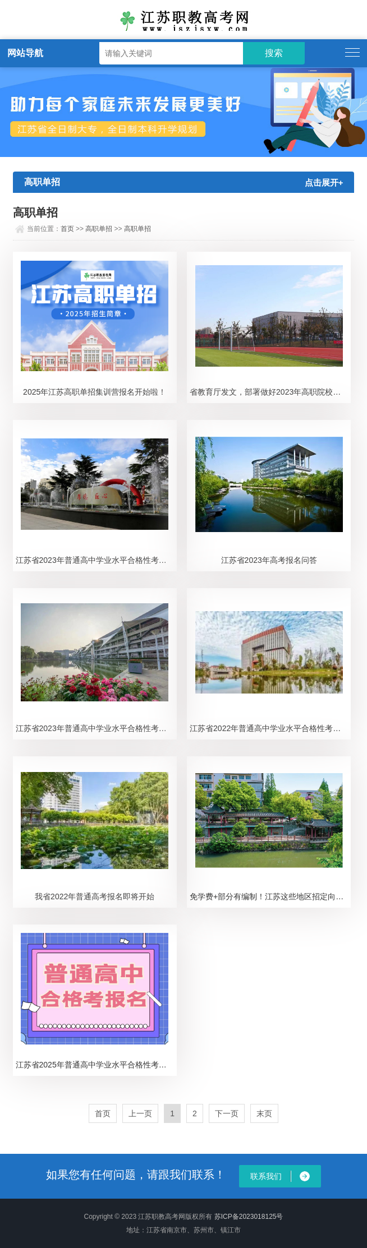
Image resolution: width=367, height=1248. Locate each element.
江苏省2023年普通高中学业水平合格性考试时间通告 (96, 560)
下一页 (226, 1113)
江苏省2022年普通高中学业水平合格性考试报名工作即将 (270, 728)
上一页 (140, 1113)
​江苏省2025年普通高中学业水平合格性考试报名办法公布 (96, 1064)
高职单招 (98, 229)
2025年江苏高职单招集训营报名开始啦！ (94, 391)
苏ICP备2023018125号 (248, 1217)
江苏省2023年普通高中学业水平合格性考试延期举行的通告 (96, 728)
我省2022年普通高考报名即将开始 (94, 896)
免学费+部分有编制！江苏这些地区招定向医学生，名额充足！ (270, 896)
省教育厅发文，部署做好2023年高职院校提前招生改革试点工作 (270, 391)
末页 (264, 1113)
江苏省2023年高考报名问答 (269, 560)
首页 (67, 229)
